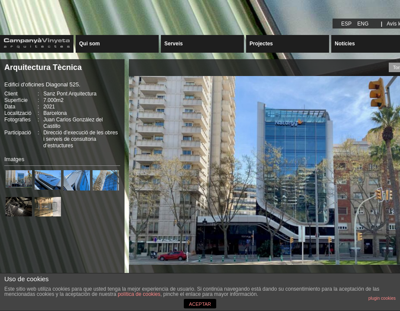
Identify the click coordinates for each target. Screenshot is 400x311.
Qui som (89, 44)
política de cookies (139, 294)
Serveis (173, 44)
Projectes (261, 44)
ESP (346, 24)
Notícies (345, 44)
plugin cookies (382, 298)
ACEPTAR (200, 304)
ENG (362, 24)
